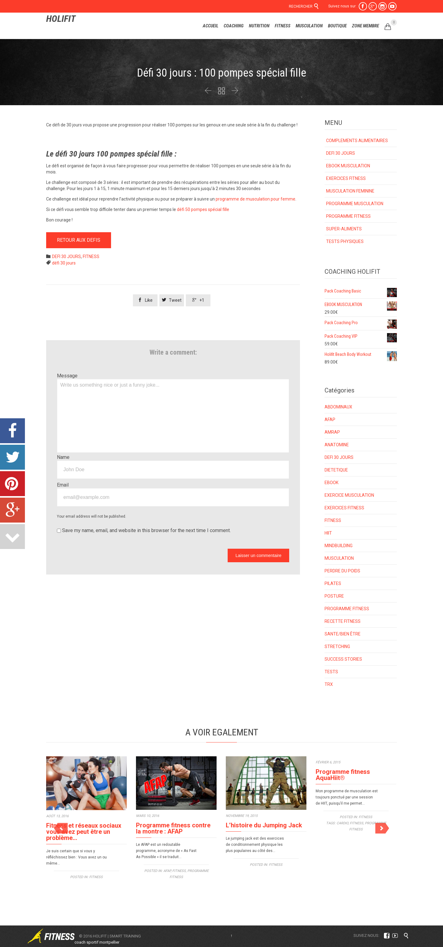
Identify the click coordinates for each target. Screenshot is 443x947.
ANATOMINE (337, 444)
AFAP (330, 419)
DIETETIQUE (336, 470)
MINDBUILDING (339, 545)
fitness (356, 823)
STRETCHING (337, 646)
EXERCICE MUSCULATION (349, 495)
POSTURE (334, 596)
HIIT (328, 533)
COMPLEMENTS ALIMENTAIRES (357, 140)
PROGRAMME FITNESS (348, 216)
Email (63, 485)
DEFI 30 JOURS (66, 256)
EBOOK (331, 482)
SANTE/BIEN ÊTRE (343, 633)
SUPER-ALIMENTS (344, 228)
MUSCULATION (339, 558)
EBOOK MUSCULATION (348, 165)
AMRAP (332, 432)
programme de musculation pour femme (255, 199)
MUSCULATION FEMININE (350, 191)
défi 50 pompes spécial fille (203, 209)
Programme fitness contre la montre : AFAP (173, 828)
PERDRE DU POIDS (342, 570)
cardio (342, 823)
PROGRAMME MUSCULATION (354, 203)
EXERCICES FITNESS (346, 178)
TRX (329, 684)
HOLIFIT (61, 18)
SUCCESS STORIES (343, 659)
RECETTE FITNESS (343, 621)
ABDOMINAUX (338, 406)
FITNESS (91, 256)
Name (63, 457)
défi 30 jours (64, 263)
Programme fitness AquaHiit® (343, 775)
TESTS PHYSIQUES (345, 241)
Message (67, 376)
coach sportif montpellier (96, 942)
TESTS (331, 671)
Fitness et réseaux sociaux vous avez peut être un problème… (83, 832)
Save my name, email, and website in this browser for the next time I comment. (144, 530)
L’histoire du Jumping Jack (264, 825)
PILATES (333, 583)
